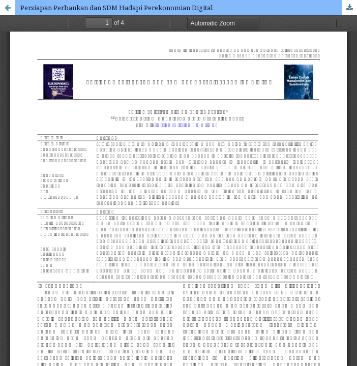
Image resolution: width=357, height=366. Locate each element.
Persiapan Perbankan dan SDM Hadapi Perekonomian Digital (116, 7)
